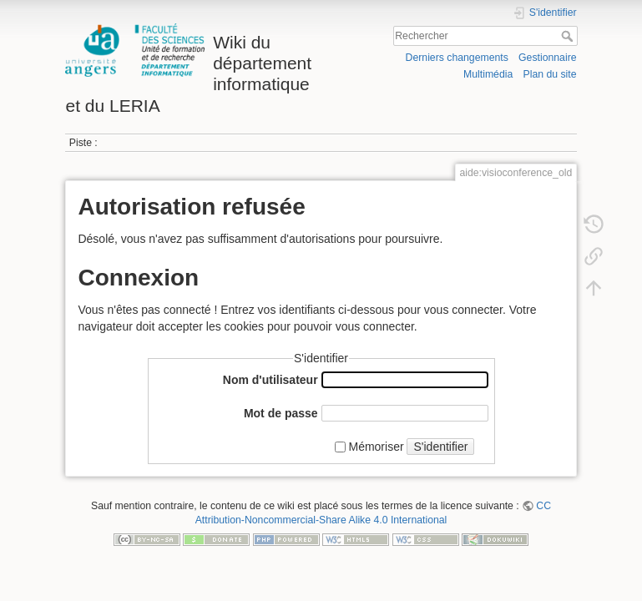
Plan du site (550, 74)
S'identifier (440, 446)
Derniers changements (457, 57)
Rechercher (569, 36)
